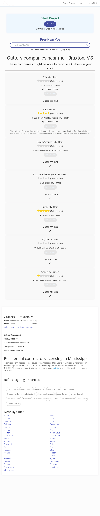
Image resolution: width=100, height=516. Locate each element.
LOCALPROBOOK (17, 3)
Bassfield (7, 461)
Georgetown (55, 424)
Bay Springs (55, 461)
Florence (7, 421)
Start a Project (69, 3)
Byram (52, 458)
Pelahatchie (8, 435)
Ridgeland (54, 444)
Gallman (7, 424)
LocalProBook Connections (79, 500)
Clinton (7, 418)
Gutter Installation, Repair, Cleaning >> (19, 327)
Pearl (6, 455)
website (56, 368)
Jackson (53, 453)
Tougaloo (7, 450)
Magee (52, 430)
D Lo (52, 418)
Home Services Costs (18, 491)
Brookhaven (9, 467)
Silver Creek (8, 470)
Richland (53, 455)
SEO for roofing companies (79, 503)
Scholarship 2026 (76, 491)
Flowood (7, 458)
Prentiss (53, 464)
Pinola (6, 438)
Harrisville (8, 427)
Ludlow (53, 427)
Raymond (8, 444)
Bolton (6, 415)
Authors (73, 497)
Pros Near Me (15, 494)
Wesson (7, 453)
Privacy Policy (75, 494)
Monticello (54, 467)
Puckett (53, 438)
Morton (7, 433)
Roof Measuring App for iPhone (48, 500)
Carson (7, 464)
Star (51, 447)
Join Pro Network (43, 491)
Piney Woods (55, 435)
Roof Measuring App (44, 497)
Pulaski (7, 441)
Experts (39, 494)
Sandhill (7, 447)
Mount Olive (55, 433)
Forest (52, 421)
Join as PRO (92, 3)
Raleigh (53, 441)
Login (81, 3)
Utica (52, 450)
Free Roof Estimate (17, 500)
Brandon (53, 415)
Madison (7, 430)
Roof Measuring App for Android (48, 503)
